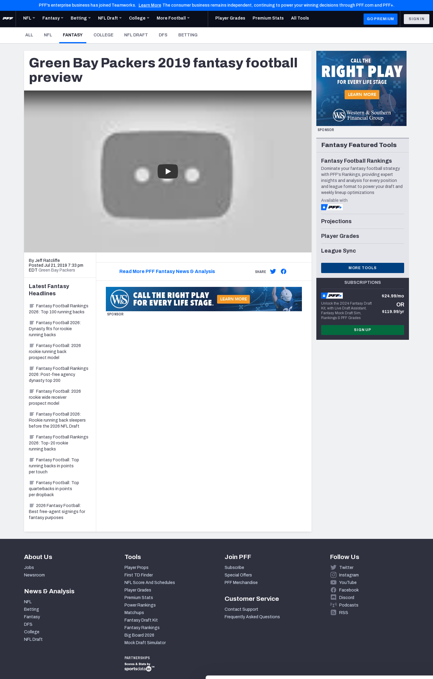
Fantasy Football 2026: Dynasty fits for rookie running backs (55, 329)
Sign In (417, 19)
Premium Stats (138, 597)
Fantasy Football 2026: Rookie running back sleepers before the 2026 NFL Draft (57, 420)
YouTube (348, 582)
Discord (346, 597)
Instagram (349, 575)
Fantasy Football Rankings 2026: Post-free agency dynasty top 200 (58, 374)
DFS (163, 35)
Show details (93, 667)
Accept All (383, 624)
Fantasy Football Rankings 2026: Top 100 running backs (58, 309)
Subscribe (234, 567)
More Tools (363, 268)
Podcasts (348, 605)
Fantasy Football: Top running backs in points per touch (54, 466)
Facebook (349, 590)
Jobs (29, 567)
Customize (383, 644)
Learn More (150, 5)
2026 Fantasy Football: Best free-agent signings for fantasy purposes (57, 511)
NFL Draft (136, 35)
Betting (188, 35)
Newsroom (34, 575)
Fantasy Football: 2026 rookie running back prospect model (55, 351)
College (103, 35)
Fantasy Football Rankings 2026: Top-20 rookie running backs (58, 443)
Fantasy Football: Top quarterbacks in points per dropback (54, 489)
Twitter (346, 567)
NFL (48, 35)
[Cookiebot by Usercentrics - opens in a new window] (39, 667)
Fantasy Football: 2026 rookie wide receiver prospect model (55, 397)
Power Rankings (140, 605)
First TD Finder (138, 575)
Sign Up (362, 330)
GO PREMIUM (380, 19)
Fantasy (74, 34)
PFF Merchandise (241, 582)
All (29, 35)
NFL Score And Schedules (149, 582)
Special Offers (238, 575)
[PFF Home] (7, 19)
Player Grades (137, 590)
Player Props (136, 567)
